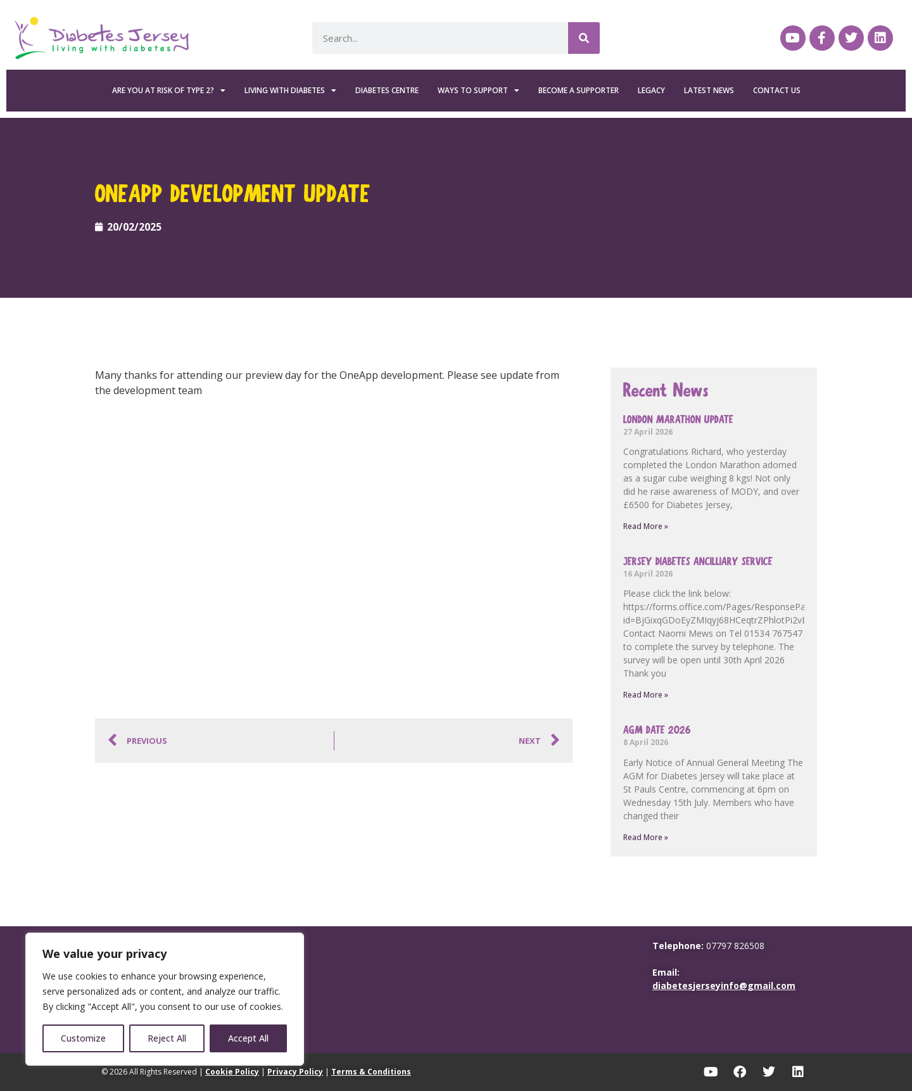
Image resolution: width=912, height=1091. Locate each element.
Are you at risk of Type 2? (168, 90)
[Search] (584, 38)
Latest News (709, 90)
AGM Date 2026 (657, 730)
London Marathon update (678, 419)
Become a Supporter (578, 90)
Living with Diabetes (290, 90)
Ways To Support (478, 90)
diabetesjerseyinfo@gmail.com (723, 985)
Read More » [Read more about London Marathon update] (645, 526)
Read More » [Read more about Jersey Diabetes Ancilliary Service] (645, 694)
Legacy (651, 90)
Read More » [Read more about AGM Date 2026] (645, 837)
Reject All (167, 1038)
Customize (83, 1038)
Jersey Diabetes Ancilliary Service (698, 561)
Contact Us (777, 90)
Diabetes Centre (387, 90)
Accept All (248, 1038)
